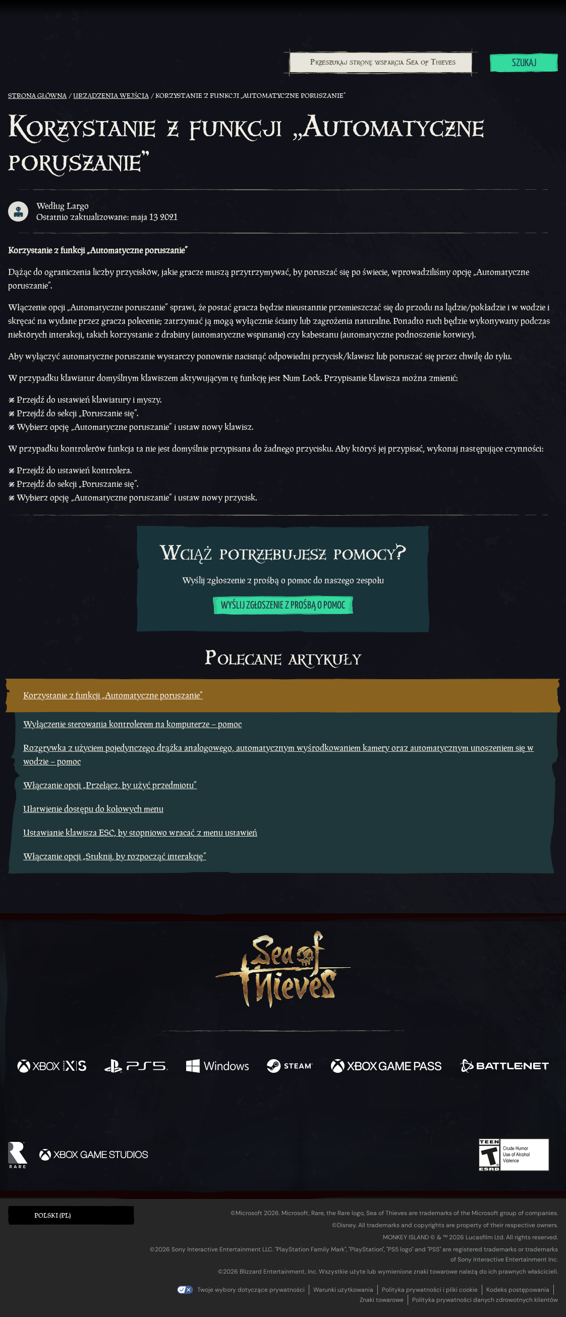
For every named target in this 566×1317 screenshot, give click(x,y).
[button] (71, 1215)
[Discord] (324, 1111)
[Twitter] (208, 1109)
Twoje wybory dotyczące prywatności (251, 1290)
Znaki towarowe (382, 1300)
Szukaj (524, 63)
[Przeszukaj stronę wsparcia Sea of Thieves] (381, 62)
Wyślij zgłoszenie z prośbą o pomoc (283, 606)
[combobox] (380, 62)
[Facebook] (182, 1108)
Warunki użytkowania (343, 1290)
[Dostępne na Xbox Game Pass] (386, 1067)
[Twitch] (237, 1110)
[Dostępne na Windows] (217, 1067)
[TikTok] (352, 1110)
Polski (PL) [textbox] (52, 1215)
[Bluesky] (380, 1111)
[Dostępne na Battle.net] (504, 1067)
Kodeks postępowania (517, 1290)
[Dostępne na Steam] (290, 1067)
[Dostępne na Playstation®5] (136, 1067)
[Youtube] (280, 1109)
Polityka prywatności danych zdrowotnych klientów (485, 1300)
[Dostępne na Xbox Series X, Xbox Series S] (51, 1067)
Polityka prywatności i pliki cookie (430, 1290)
